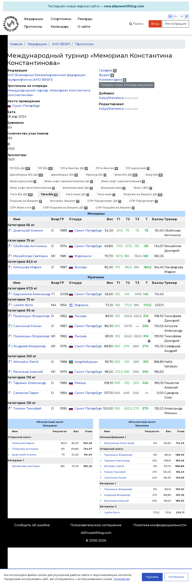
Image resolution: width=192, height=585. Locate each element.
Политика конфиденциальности (159, 525)
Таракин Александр (29, 383)
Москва (80, 267)
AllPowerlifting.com (96, 533)
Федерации (33, 19)
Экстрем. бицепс (64, 201)
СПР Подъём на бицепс (115, 207)
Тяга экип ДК (77, 194)
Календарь (60, 26)
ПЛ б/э (45, 168)
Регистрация (175, 24)
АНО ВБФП (61, 44)
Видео (104, 75)
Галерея (106, 70)
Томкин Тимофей (27, 408)
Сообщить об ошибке (32, 525)
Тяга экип (106, 194)
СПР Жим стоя (22, 207)
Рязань (80, 383)
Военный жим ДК (78, 188)
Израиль (81, 305)
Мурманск (82, 256)
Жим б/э (154, 175)
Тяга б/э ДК (21, 194)
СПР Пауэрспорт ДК (104, 201)
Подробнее (121, 579)
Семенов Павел (26, 393)
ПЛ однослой (137, 168)
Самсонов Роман (27, 326)
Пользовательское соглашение (95, 525)
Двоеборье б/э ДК (26, 175)
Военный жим (113, 188)
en (175, 16)
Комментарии (111, 79)
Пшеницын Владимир (31, 316)
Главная (16, 44)
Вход (155, 24)
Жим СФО (142, 188)
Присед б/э (96, 175)
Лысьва (80, 316)
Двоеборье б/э (64, 175)
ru (170, 16)
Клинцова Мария (27, 267)
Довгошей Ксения (28, 230)
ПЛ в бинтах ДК (74, 168)
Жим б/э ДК (125, 175)
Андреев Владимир (29, 346)
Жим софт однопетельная (123, 181)
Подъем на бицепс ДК (142, 194)
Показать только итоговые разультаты (127, 85)
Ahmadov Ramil (25, 362)
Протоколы (33, 26)
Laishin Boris (23, 305)
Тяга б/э (49, 194)
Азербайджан (86, 362)
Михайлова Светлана (30, 256)
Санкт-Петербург (26, 106)
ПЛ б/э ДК (20, 168)
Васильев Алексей (28, 372)
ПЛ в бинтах (107, 168)
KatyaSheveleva (111, 98)
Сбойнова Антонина (30, 246)
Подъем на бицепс (26, 201)
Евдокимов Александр (31, 294)
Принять (152, 577)
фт (182, 16)
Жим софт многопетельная (32, 188)
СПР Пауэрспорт (143, 201)
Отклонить (176, 577)
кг (186, 16)
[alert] (96, 6)
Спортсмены (61, 19)
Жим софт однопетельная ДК (68, 181)
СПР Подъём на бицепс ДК (65, 207)
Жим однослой (23, 181)
